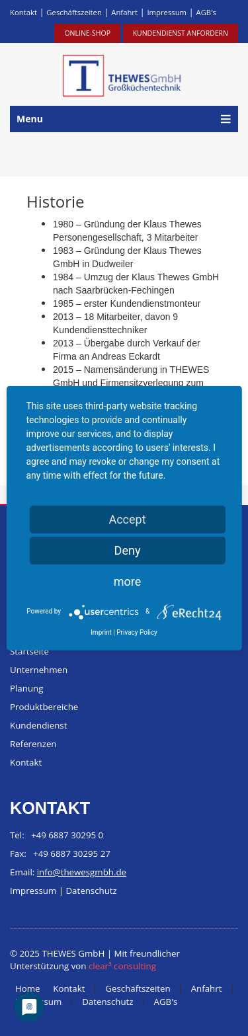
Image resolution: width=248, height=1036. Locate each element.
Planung (26, 688)
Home (27, 988)
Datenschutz (90, 891)
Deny (127, 550)
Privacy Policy (136, 631)
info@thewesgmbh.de (81, 872)
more (128, 581)
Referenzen (33, 744)
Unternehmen (38, 670)
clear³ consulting (122, 966)
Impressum (166, 12)
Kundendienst (38, 725)
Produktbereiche (44, 707)
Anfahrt (124, 12)
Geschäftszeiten (74, 12)
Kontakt (23, 12)
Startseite (29, 651)
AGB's (206, 12)
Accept (126, 519)
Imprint (101, 631)
